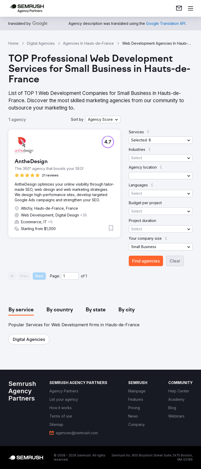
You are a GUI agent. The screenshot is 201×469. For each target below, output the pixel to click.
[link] (179, 8)
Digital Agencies (41, 43)
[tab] (21, 310)
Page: (55, 276)
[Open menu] (190, 8)
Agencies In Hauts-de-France (88, 43)
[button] (103, 119)
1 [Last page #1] (86, 276)
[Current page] (70, 276)
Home (13, 43)
